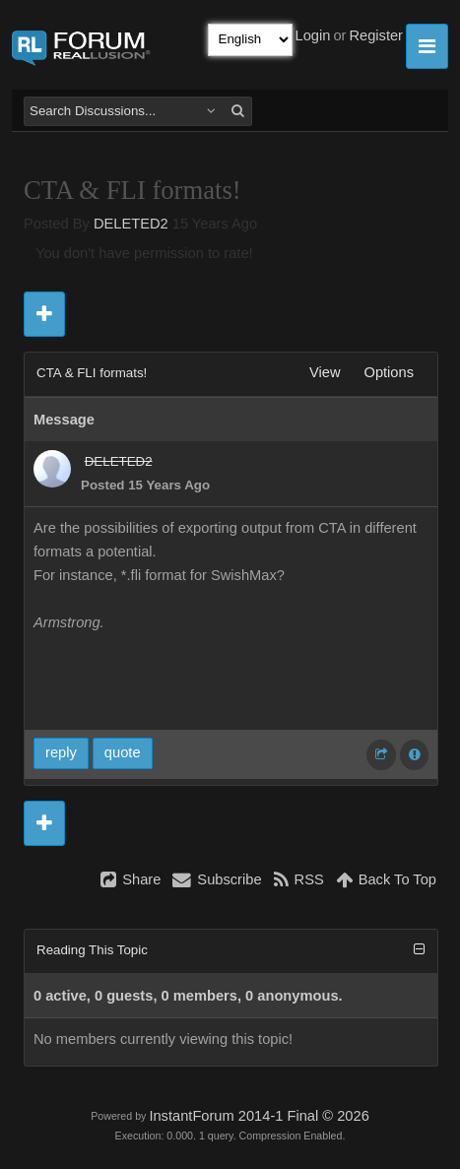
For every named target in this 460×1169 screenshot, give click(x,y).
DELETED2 (131, 223)
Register (376, 35)
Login (313, 35)
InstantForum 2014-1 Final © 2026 (258, 1116)
